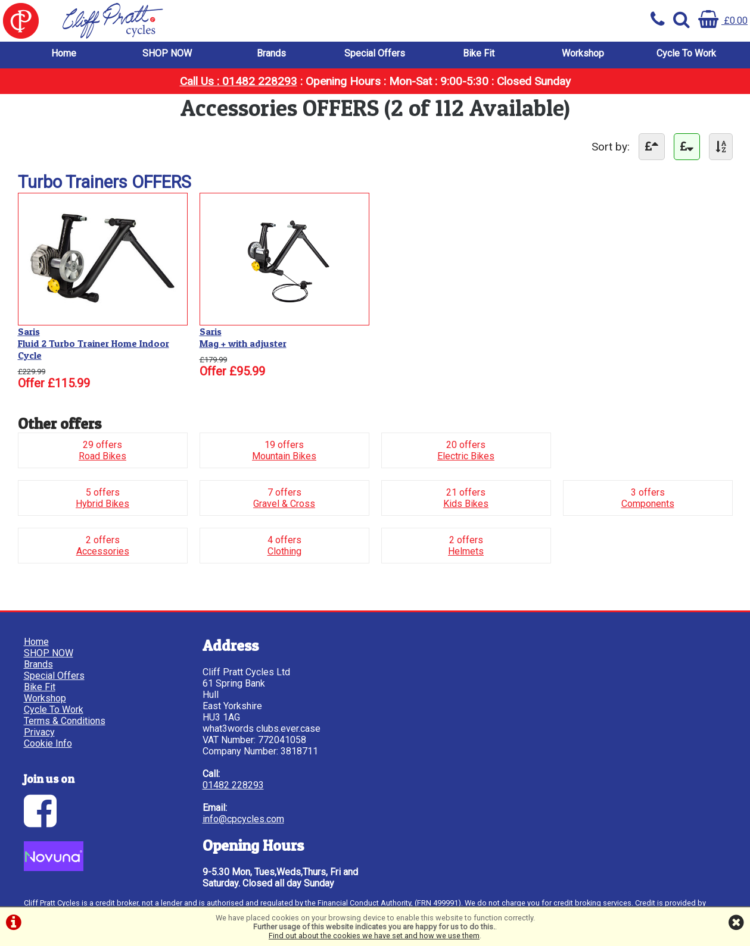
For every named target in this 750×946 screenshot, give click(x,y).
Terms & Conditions (64, 720)
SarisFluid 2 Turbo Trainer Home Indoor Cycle (93, 343)
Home (63, 53)
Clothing (284, 551)
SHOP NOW (167, 53)
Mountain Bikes (284, 456)
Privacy (39, 732)
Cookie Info (48, 743)
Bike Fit (478, 53)
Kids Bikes (465, 503)
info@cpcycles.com (243, 819)
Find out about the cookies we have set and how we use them (374, 935)
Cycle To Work (686, 53)
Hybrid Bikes (102, 503)
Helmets (466, 551)
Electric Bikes (465, 456)
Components (647, 503)
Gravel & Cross (284, 503)
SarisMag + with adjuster (243, 337)
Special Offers (374, 53)
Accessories (102, 551)
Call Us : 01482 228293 (238, 81)
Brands (271, 53)
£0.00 (723, 20)
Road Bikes (102, 456)
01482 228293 (233, 785)
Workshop (583, 53)
